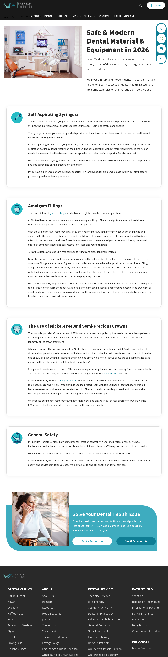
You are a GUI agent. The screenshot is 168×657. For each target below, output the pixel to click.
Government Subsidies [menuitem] (146, 632)
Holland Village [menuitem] (17, 649)
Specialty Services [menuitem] (99, 596)
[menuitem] (140, 640)
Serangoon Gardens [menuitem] (20, 626)
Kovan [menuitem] (11, 602)
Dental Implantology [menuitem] (100, 614)
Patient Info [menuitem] (142, 589)
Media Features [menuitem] (51, 614)
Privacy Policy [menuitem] (50, 643)
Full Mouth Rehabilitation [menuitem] (104, 620)
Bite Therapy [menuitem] (96, 602)
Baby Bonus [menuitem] (139, 626)
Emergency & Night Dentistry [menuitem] (60, 649)
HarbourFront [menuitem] (16, 596)
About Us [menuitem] (48, 596)
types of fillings (57, 213)
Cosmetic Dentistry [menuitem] (100, 608)
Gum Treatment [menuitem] (98, 632)
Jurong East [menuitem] (15, 643)
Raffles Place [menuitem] (15, 614)
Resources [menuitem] (48, 608)
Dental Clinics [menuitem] (20, 589)
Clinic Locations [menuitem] (51, 632)
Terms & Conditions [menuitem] (54, 637)
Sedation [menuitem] (137, 596)
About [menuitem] (47, 589)
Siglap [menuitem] (11, 632)
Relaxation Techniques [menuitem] (146, 602)
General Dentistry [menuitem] (99, 626)
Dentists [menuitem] (47, 602)
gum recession (112, 373)
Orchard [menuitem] (13, 608)
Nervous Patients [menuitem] (98, 643)
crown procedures (66, 380)
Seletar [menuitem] (12, 620)
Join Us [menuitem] (46, 620)
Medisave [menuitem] (138, 620)
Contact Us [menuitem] (49, 626)
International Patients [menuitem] (146, 608)
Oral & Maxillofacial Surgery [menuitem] (105, 649)
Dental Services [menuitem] (101, 589)
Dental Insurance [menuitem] (142, 614)
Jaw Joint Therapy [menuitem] (99, 637)
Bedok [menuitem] (12, 637)
